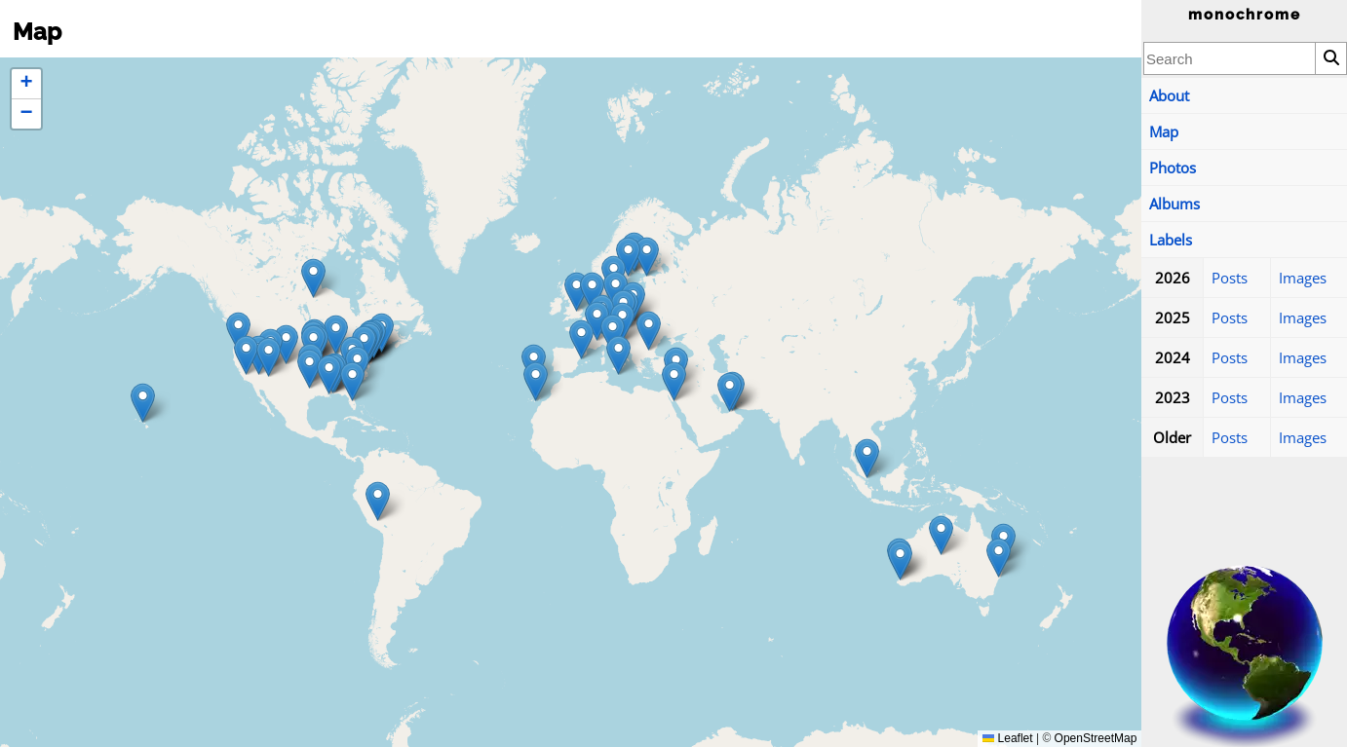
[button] (647, 257)
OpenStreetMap (1096, 738)
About (1169, 95)
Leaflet (1007, 738)
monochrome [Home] (1244, 14)
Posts (1230, 277)
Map (1163, 131)
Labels (1170, 239)
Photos (1172, 167)
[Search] (1330, 58)
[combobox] (1229, 58)
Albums (1174, 203)
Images (1303, 277)
